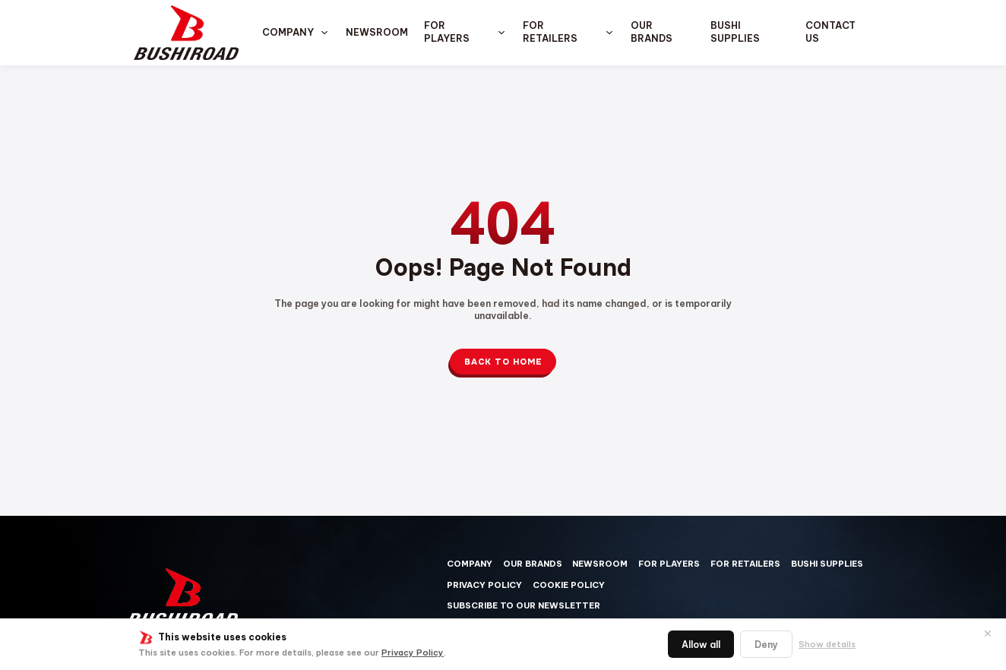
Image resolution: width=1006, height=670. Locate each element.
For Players (447, 32)
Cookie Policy (569, 585)
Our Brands (651, 32)
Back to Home (503, 361)
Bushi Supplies (735, 32)
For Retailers (550, 32)
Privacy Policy (412, 652)
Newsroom (377, 32)
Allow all (701, 644)
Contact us (830, 32)
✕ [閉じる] (987, 633)
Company (288, 32)
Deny (766, 644)
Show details (827, 644)
